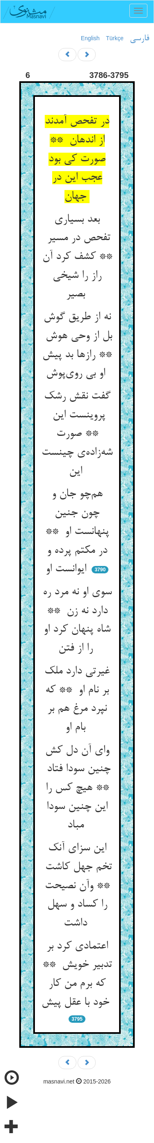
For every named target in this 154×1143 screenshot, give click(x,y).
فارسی (139, 39)
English (90, 38)
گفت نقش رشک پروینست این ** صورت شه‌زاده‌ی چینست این (77, 434)
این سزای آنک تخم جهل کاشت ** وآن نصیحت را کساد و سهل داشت (77, 886)
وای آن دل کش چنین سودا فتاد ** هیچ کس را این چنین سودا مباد (77, 788)
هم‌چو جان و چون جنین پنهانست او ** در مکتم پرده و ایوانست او (77, 532)
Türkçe (115, 38)
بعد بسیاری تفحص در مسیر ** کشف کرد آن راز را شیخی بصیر (77, 257)
